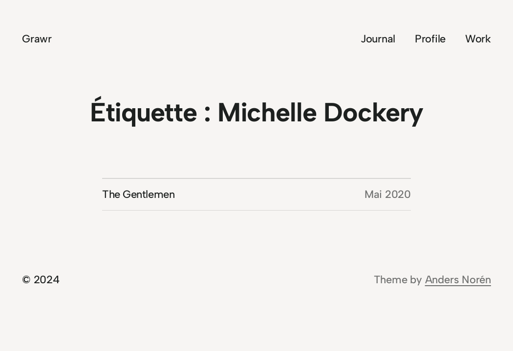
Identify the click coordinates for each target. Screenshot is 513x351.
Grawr (37, 38)
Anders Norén (458, 279)
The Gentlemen (138, 194)
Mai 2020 (387, 194)
